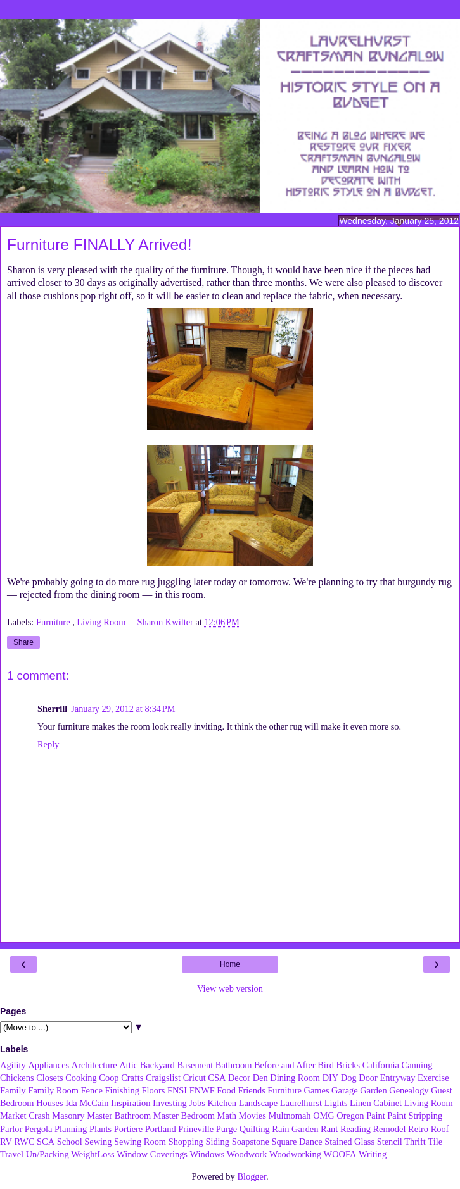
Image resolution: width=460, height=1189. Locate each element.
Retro (418, 1129)
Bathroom (233, 1065)
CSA (217, 1078)
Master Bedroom (184, 1116)
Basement (195, 1065)
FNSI (177, 1090)
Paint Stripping (414, 1116)
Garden (373, 1090)
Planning (70, 1129)
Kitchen (221, 1103)
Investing (170, 1103)
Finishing (122, 1090)
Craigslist (163, 1078)
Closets (49, 1078)
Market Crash (25, 1116)
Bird (325, 1065)
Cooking (81, 1078)
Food (226, 1090)
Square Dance (296, 1141)
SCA (45, 1141)
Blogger (251, 1176)
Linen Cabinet (376, 1103)
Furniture (54, 622)
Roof (440, 1129)
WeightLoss (92, 1154)
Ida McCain (86, 1103)
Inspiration (130, 1103)
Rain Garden (295, 1129)
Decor (239, 1078)
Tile (435, 1141)
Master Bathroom (119, 1116)
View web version (230, 988)
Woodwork (247, 1154)
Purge (226, 1129)
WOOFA (340, 1154)
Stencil (389, 1141)
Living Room (102, 622)
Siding (217, 1141)
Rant (329, 1129)
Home (230, 964)
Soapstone (250, 1141)
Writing (373, 1154)
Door (368, 1078)
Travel (11, 1154)
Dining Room (295, 1078)
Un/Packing (47, 1154)
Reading (355, 1129)
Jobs (197, 1103)
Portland (160, 1129)
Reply (48, 744)
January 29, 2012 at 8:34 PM (123, 709)
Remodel (389, 1129)
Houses (49, 1103)
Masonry (68, 1116)
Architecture (94, 1065)
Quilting (255, 1129)
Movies (252, 1116)
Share (23, 642)
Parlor (11, 1129)
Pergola (39, 1129)
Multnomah (289, 1116)
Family (13, 1090)
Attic (128, 1065)
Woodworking (295, 1154)
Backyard (157, 1065)
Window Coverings (152, 1154)
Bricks (348, 1065)
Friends (251, 1090)
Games (316, 1090)
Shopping (186, 1141)
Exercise (433, 1078)
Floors (153, 1090)
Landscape (258, 1103)
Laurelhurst (301, 1103)
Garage (344, 1090)
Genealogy (408, 1090)
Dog (349, 1078)
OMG (324, 1116)
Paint (375, 1116)
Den (260, 1078)
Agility (13, 1065)
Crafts (132, 1078)
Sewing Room (140, 1141)
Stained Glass (349, 1141)
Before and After (285, 1065)
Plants (100, 1129)
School (69, 1141)
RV (6, 1141)
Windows (207, 1154)
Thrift (415, 1141)
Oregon (350, 1116)
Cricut (194, 1078)
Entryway (397, 1078)
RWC (24, 1141)
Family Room (53, 1090)
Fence (92, 1090)
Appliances (48, 1065)
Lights (336, 1103)
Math (226, 1116)
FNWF (202, 1090)
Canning (417, 1065)
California (380, 1065)
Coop (108, 1078)
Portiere (128, 1129)
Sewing (98, 1141)
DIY (331, 1078)
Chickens (17, 1078)
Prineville (196, 1129)
